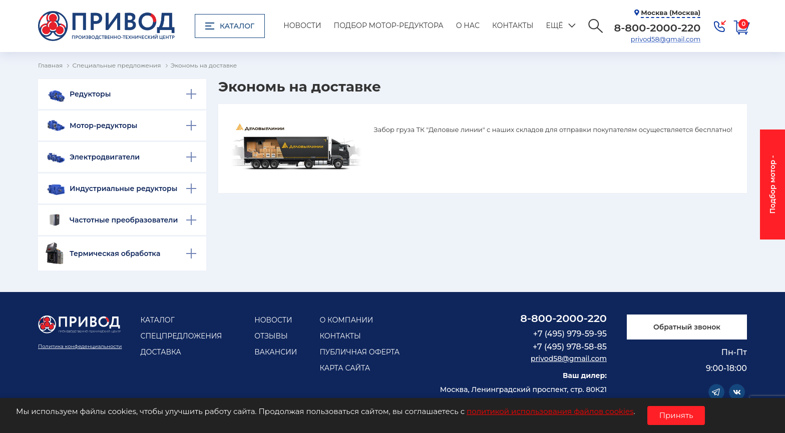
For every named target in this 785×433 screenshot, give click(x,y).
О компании (346, 320)
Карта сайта (344, 368)
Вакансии (275, 352)
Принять (676, 415)
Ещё (554, 25)
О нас (468, 25)
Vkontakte (737, 392)
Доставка (160, 352)
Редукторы (90, 94)
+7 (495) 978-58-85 (570, 347)
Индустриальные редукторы (123, 188)
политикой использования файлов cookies (550, 411)
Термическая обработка (115, 253)
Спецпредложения (181, 336)
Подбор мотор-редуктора (389, 25)
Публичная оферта (359, 352)
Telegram (716, 392)
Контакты (512, 25)
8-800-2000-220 (563, 318)
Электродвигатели (105, 157)
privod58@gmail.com (665, 39)
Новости (302, 25)
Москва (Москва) (670, 12)
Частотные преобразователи (124, 220)
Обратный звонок (686, 327)
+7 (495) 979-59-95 (570, 333)
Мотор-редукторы (104, 125)
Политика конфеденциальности (80, 346)
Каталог (229, 26)
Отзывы (271, 336)
